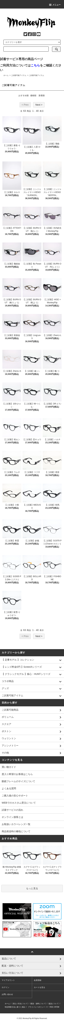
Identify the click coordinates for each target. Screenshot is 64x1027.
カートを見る (39, 987)
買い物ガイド (9, 767)
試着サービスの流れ (12, 810)
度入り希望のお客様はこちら (17, 774)
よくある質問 (9, 788)
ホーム (6, 75)
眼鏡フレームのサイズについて (18, 781)
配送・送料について (38, 1004)
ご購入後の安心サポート (15, 795)
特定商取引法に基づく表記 (15, 1007)
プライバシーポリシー (36, 1007)
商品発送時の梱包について (16, 831)
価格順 (33, 95)
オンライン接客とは (12, 817)
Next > (38, 104)
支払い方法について (20, 1004)
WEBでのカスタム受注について (19, 802)
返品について (53, 1004)
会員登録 (37, 980)
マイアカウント (8, 980)
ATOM (56, 1007)
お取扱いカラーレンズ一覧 (16, 824)
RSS (51, 1007)
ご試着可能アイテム (18, 75)
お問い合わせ (7, 994)
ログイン (5, 987)
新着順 (42, 95)
